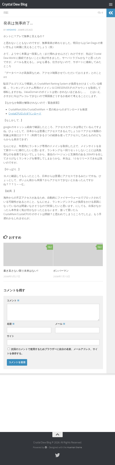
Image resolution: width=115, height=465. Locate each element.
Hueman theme (74, 447)
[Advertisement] (57, 401)
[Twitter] (57, 455)
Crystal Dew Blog (14, 4)
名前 (11, 323)
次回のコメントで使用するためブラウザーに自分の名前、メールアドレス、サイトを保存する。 (52, 351)
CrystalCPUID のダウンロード (25, 113)
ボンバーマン (61, 270)
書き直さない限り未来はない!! (20, 270)
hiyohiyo (11, 30)
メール (60, 323)
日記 (5, 12)
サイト (10, 336)
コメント (13, 300)
